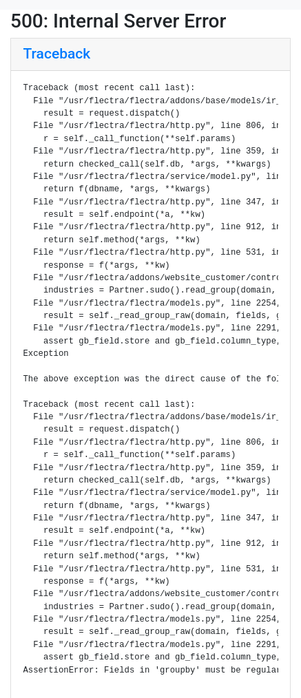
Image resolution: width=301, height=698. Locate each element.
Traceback (57, 53)
